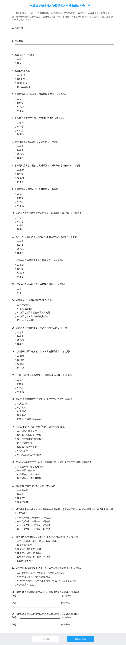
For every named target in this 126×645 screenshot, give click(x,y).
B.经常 (20, 103)
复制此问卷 (80, 639)
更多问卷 (45, 639)
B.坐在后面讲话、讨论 (28, 545)
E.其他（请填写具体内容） (30, 419)
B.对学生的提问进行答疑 (29, 435)
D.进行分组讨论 (25, 443)
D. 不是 (20, 368)
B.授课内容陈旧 (24, 309)
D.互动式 (21, 415)
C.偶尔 (20, 107)
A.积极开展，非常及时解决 (30, 466)
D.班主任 (21, 498)
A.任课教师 (22, 490)
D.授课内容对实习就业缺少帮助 (32, 316)
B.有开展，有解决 (26, 470)
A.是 (19, 289)
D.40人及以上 (24, 87)
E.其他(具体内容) (25, 320)
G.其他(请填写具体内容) (29, 454)
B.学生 (20, 494)
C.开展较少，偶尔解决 (28, 474)
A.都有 (20, 99)
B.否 (19, 293)
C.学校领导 (22, 502)
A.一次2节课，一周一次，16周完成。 (35, 517)
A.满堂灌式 (22, 403)
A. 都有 (20, 356)
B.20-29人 (22, 79)
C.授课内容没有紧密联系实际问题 (33, 312)
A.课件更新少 (23, 305)
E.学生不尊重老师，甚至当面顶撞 (33, 557)
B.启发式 (21, 407)
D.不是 (20, 111)
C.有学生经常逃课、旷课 (29, 549)
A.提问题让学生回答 (27, 431)
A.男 (19, 59)
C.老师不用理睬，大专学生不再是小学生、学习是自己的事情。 (48, 581)
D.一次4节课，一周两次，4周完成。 (35, 529)
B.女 (19, 63)
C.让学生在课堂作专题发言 (30, 439)
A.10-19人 (22, 75)
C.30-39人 (22, 83)
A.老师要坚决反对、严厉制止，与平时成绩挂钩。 (41, 573)
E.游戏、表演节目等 (27, 447)
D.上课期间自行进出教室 (29, 553)
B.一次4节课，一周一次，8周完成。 (34, 521)
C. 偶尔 (20, 364)
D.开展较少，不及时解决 (29, 478)
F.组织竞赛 (22, 450)
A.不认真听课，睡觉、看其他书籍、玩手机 (38, 541)
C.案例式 (21, 411)
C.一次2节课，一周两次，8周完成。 (35, 525)
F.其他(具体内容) (25, 561)
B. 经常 (20, 360)
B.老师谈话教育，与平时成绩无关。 (34, 577)
